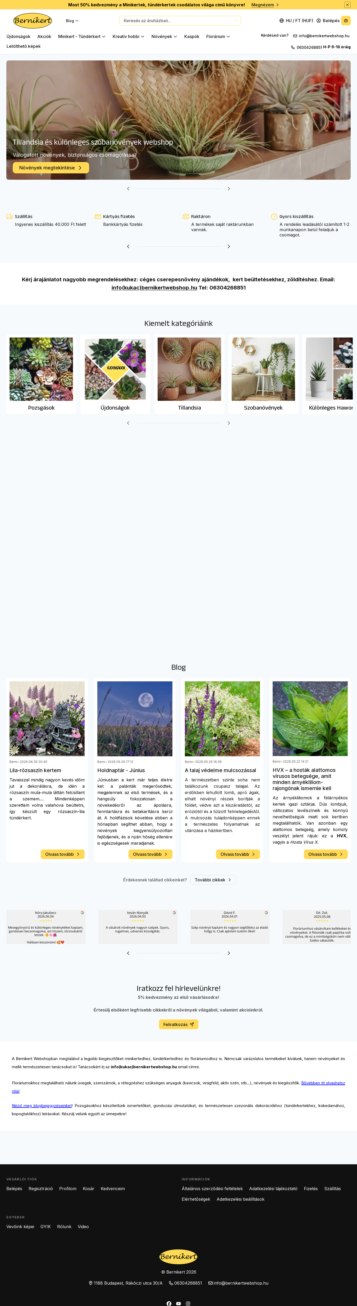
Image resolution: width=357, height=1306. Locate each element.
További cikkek (213, 879)
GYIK (45, 1226)
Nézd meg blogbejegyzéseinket (42, 1105)
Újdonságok (115, 407)
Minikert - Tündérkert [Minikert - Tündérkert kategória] (82, 36)
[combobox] (180, 21)
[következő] (229, 188)
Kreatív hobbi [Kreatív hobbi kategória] (129, 36)
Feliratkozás (178, 1024)
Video (83, 1226)
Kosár (88, 1188)
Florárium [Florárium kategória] (218, 36)
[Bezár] (347, 5)
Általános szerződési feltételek (212, 1188)
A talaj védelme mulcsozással (220, 770)
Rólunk (64, 1226)
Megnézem (265, 4)
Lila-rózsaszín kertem (35, 770)
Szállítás (332, 1188)
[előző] (128, 188)
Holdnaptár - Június (121, 770)
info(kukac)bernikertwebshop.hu (154, 287)
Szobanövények (263, 407)
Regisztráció (41, 1188)
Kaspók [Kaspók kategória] (191, 36)
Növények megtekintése (51, 168)
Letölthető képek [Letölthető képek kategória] (24, 46)
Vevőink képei (20, 1226)
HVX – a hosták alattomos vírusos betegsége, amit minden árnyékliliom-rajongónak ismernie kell (304, 779)
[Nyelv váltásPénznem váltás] (296, 21)
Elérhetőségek (196, 1199)
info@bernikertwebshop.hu (325, 36)
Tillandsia (189, 407)
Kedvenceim (113, 1188)
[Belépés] (328, 21)
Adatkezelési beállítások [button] (240, 1199)
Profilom (67, 1188)
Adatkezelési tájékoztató (273, 1188)
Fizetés (311, 1188)
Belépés (14, 1188)
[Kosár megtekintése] (346, 21)
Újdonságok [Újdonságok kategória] (18, 36)
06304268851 (309, 47)
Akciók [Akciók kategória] (44, 36)
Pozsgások (41, 407)
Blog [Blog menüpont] (72, 20)
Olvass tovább (62, 854)
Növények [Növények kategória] (164, 36)
